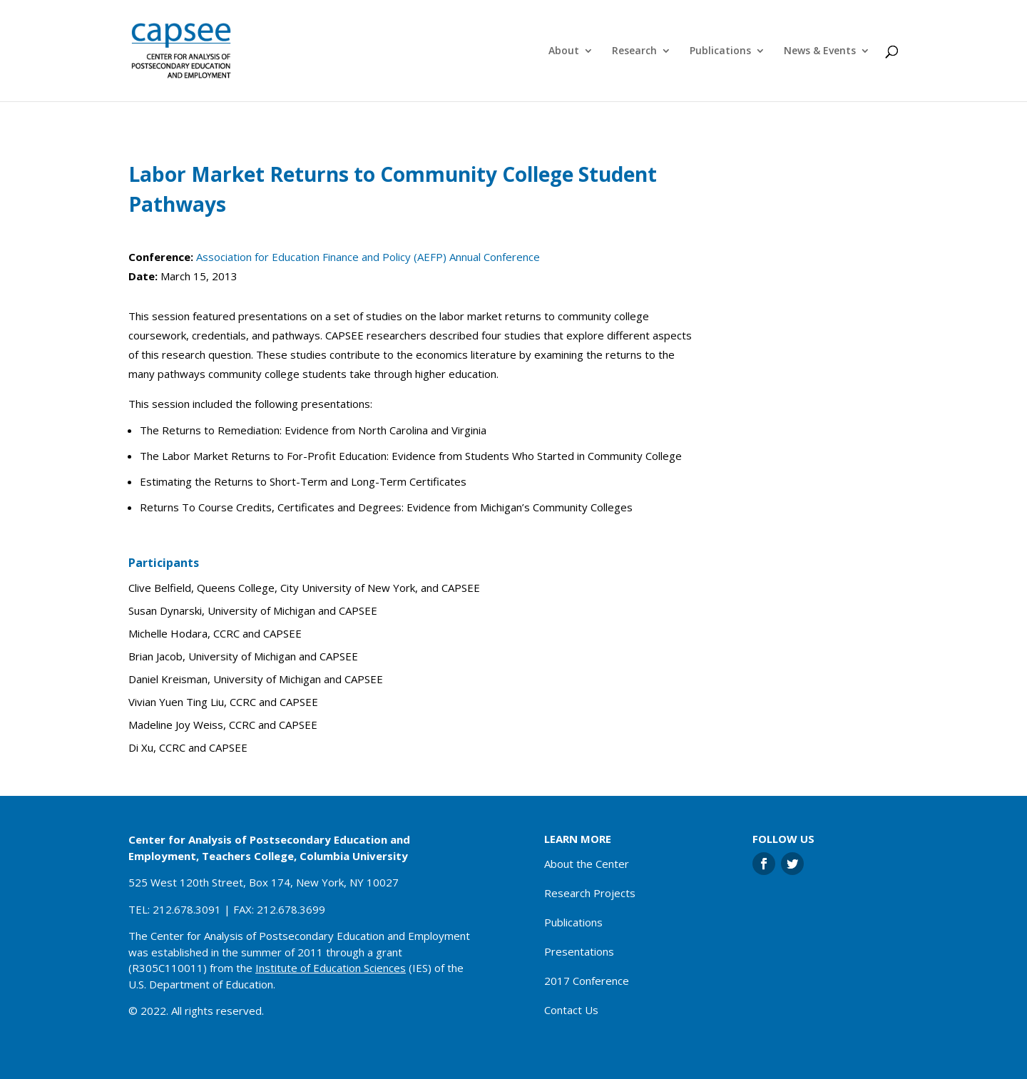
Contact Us (571, 1010)
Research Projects (589, 893)
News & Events (820, 51)
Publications (720, 51)
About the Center (586, 863)
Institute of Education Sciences (330, 968)
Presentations (579, 951)
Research (634, 51)
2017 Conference (586, 980)
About (563, 51)
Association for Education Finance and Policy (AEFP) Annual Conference (368, 257)
